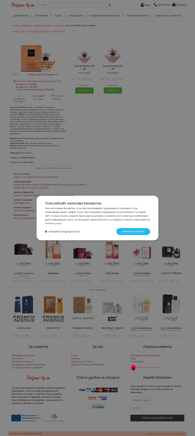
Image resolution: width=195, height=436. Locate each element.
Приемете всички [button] (133, 231)
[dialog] (97, 218)
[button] (62, 231)
